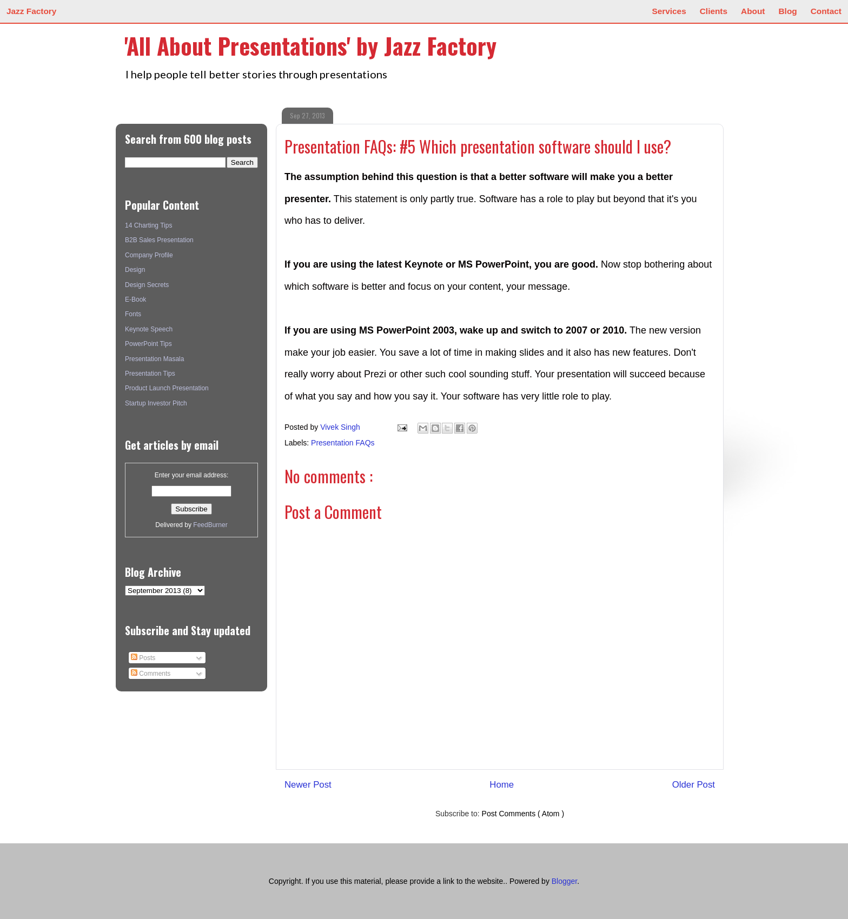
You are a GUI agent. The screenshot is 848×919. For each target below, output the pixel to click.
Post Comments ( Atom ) (523, 813)
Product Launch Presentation (167, 388)
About (753, 11)
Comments (150, 673)
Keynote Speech (149, 329)
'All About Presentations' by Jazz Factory (310, 45)
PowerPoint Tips (148, 344)
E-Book (135, 299)
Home (501, 785)
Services (669, 11)
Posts (143, 658)
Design (135, 270)
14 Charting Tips (148, 225)
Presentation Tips (150, 373)
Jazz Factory (31, 11)
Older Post (693, 785)
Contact (826, 11)
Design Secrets (147, 285)
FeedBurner (210, 525)
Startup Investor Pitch (156, 403)
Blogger (564, 881)
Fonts (133, 314)
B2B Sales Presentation (159, 240)
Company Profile (149, 255)
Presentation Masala (154, 359)
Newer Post (308, 785)
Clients (713, 11)
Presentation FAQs (343, 442)
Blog (788, 11)
